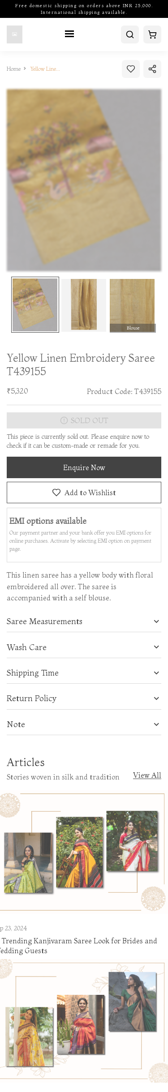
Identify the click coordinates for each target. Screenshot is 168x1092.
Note (16, 724)
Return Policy (31, 698)
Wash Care (27, 647)
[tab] (84, 621)
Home (14, 69)
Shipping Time (33, 673)
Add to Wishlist (84, 492)
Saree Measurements (44, 621)
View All (147, 775)
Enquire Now (84, 467)
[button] (84, 621)
